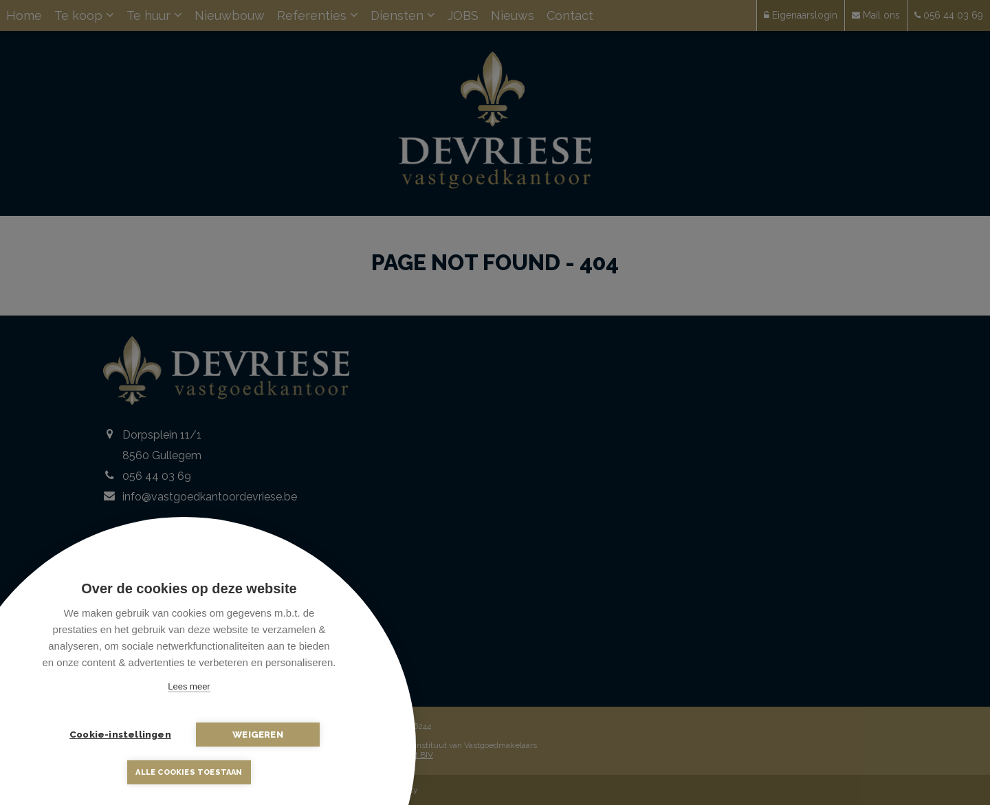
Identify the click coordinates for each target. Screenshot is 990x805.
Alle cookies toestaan (188, 772)
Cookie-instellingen (120, 734)
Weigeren (257, 734)
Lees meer (189, 686)
